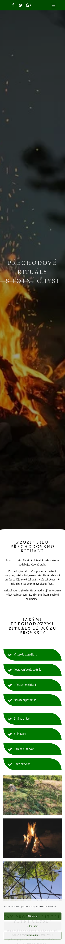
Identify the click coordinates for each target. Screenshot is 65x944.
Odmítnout (32, 926)
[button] (54, 6)
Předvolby (32, 935)
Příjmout (32, 916)
